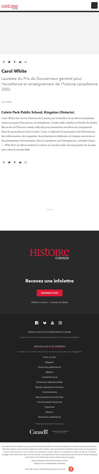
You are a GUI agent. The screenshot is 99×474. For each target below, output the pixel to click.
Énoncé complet (68, 457)
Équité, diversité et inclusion (49, 387)
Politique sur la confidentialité (45, 463)
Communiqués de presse (49, 402)
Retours (49, 412)
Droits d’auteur (37, 461)
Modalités (61, 463)
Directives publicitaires (49, 367)
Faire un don (49, 357)
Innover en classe (59, 302)
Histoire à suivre (39, 302)
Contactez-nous (49, 377)
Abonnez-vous (51, 293)
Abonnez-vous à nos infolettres (49, 346)
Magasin (49, 362)
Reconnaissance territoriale (49, 397)
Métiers (49, 372)
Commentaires (49, 392)
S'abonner (49, 407)
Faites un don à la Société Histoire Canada (49, 331)
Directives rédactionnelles (49, 382)
